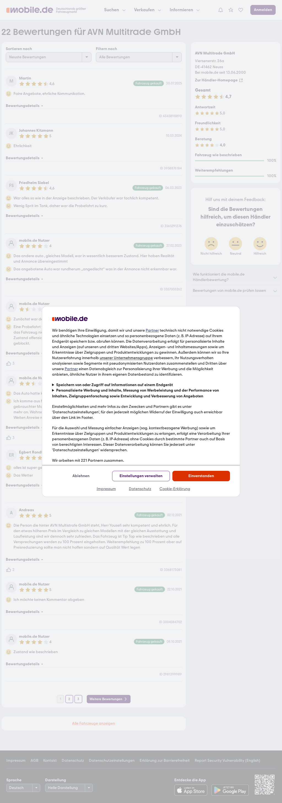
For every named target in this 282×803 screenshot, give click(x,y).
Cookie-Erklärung (174, 488)
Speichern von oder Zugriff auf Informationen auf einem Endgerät (114, 385)
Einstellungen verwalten (141, 476)
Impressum (106, 488)
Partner (152, 330)
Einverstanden (201, 476)
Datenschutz (140, 488)
